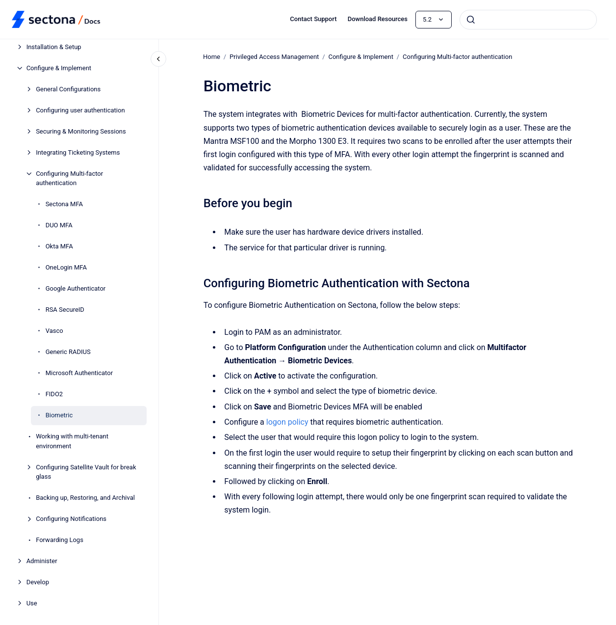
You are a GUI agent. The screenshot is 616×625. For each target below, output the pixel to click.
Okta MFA (59, 246)
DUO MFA (59, 225)
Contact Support (313, 19)
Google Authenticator (76, 288)
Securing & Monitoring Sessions (81, 131)
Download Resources (378, 19)
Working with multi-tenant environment (72, 441)
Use (31, 603)
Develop (37, 582)
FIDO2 (54, 394)
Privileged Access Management (274, 56)
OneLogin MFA (66, 267)
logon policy (287, 422)
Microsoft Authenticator (79, 373)
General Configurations (68, 89)
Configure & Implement (58, 68)
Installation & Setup (53, 47)
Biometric (59, 415)
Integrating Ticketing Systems (78, 152)
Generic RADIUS (68, 351)
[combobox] (528, 19)
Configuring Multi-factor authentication (69, 178)
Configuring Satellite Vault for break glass (86, 472)
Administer (41, 561)
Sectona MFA (64, 204)
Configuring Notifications (71, 518)
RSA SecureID (65, 309)
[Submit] (471, 19)
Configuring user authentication (80, 110)
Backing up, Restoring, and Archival (85, 497)
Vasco (54, 330)
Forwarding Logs (59, 539)
